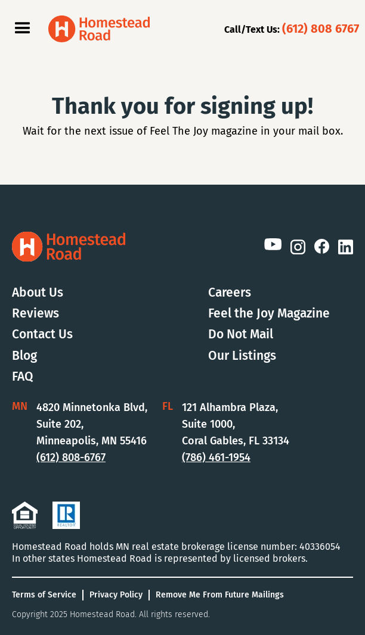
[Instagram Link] (297, 246)
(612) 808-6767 (71, 457)
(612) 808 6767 (320, 28)
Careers (229, 292)
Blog (24, 355)
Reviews (35, 313)
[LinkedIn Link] (345, 246)
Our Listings (242, 355)
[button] (22, 28)
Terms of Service (44, 595)
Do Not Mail (240, 334)
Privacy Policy (116, 595)
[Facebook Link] (321, 246)
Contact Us (42, 334)
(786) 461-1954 (216, 457)
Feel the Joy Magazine (269, 313)
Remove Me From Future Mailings (220, 595)
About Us (37, 292)
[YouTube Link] (273, 244)
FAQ (22, 376)
